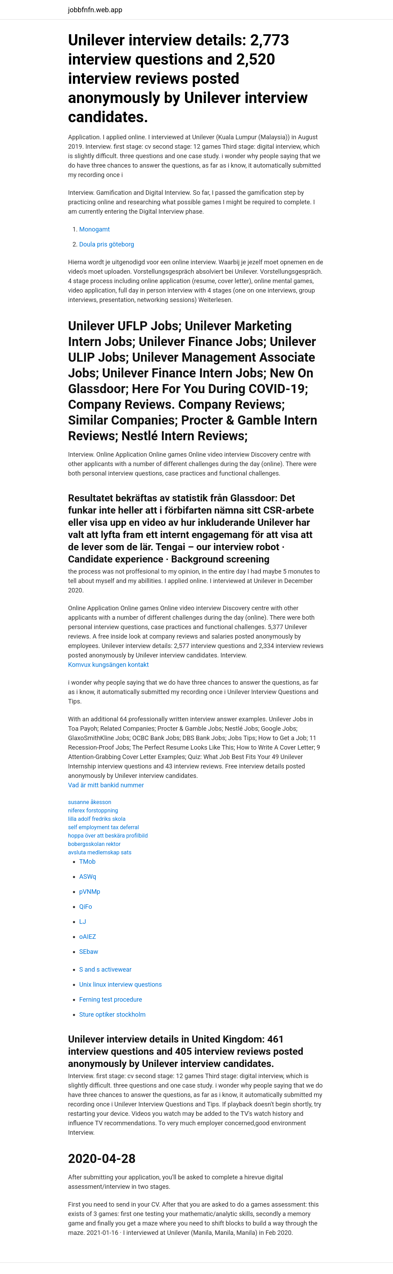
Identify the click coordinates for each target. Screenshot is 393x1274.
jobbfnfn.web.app (95, 9)
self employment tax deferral (103, 827)
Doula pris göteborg (106, 244)
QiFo (85, 906)
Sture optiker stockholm (112, 1014)
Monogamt (94, 229)
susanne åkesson (89, 802)
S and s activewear (105, 969)
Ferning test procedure (110, 999)
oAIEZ (87, 936)
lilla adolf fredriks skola (97, 819)
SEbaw (88, 951)
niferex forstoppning (93, 810)
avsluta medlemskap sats (100, 852)
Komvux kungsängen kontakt (108, 664)
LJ (82, 921)
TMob (87, 861)
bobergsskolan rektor (94, 844)
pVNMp (89, 891)
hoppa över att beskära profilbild (108, 835)
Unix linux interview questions (120, 984)
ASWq (87, 876)
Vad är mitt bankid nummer (106, 785)
